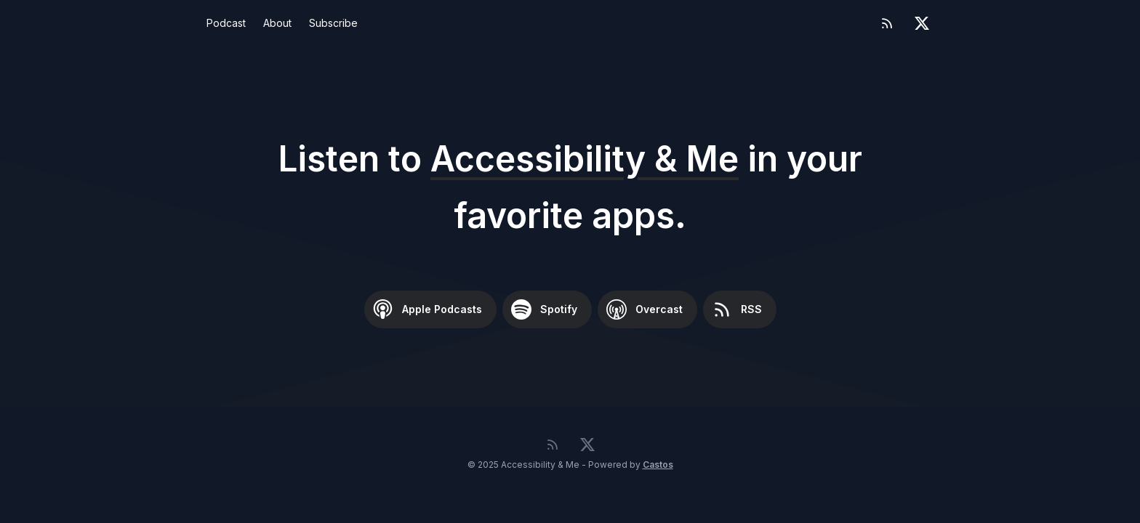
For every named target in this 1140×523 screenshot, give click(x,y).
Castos (658, 464)
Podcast (226, 23)
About (277, 23)
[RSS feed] (887, 23)
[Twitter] (921, 23)
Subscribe (333, 23)
